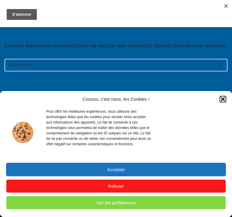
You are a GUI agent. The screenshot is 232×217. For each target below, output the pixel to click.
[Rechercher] (109, 65)
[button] (223, 99)
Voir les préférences (116, 202)
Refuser (116, 186)
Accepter (116, 169)
